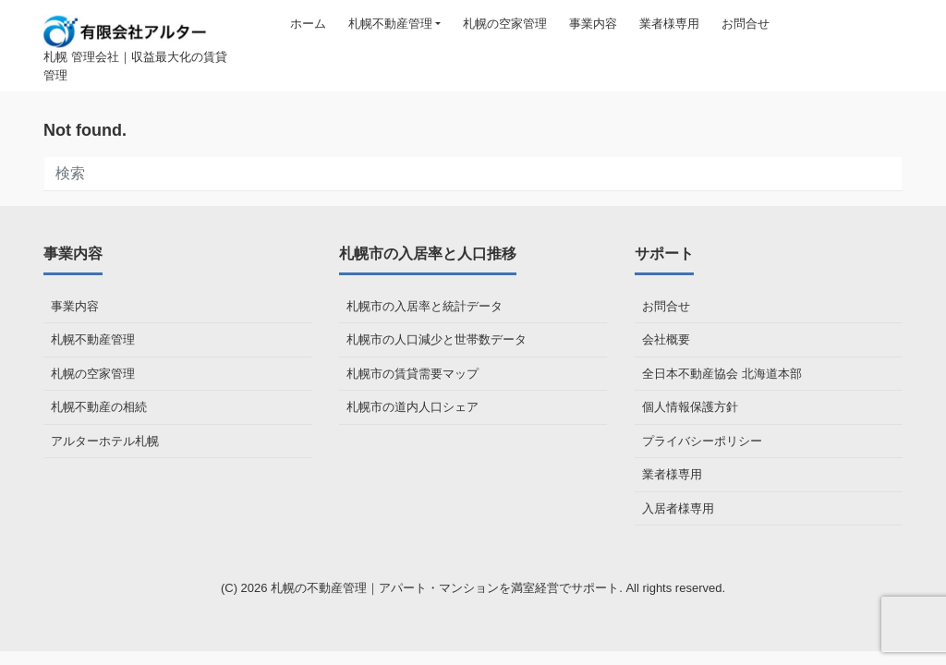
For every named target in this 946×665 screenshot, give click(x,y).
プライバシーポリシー (702, 441)
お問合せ (746, 23)
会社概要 (666, 339)
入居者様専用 (678, 508)
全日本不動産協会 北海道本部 (722, 374)
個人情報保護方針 (690, 407)
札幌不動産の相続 (99, 407)
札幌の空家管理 (505, 23)
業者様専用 (669, 23)
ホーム (308, 23)
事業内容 (593, 23)
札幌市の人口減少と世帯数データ (436, 339)
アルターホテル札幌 (105, 441)
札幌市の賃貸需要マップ (412, 374)
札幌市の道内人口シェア (412, 407)
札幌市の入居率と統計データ (424, 306)
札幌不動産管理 (390, 23)
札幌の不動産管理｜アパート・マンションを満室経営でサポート (445, 588)
